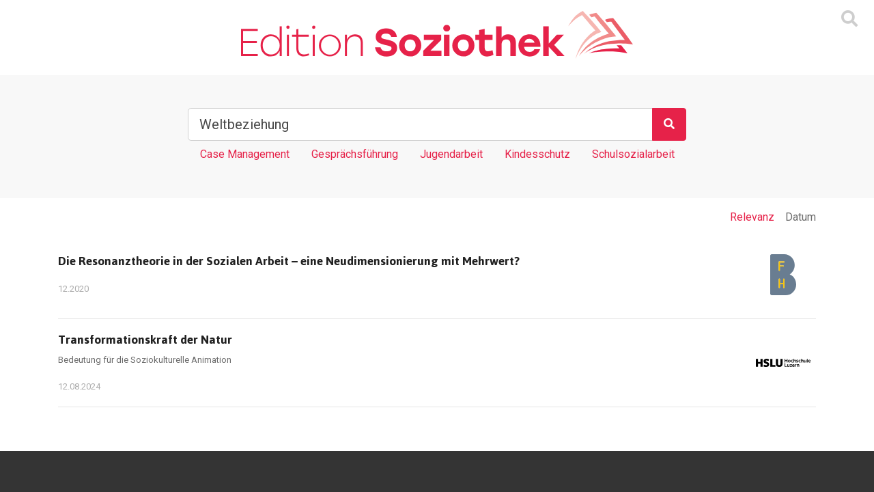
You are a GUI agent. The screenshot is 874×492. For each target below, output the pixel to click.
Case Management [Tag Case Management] (245, 154)
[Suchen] (669, 124)
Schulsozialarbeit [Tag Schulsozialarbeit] (633, 154)
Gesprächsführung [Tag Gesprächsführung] (354, 154)
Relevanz (752, 216)
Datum (800, 216)
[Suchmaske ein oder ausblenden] (849, 19)
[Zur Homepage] (436, 35)
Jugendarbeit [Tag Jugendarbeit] (451, 154)
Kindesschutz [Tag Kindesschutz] (537, 154)
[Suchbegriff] (420, 124)
